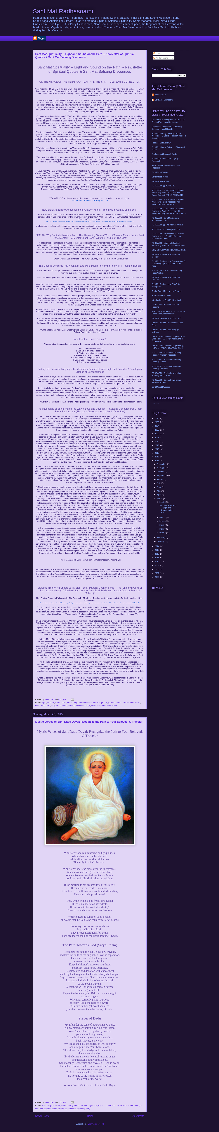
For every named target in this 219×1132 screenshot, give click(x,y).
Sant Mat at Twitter (160, 172)
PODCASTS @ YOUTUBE (163, 186)
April (159, 495)
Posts (157, 53)
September (162, 475)
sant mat (39, 1109)
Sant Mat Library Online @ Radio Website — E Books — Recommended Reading (169, 135)
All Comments (160, 58)
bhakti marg (72, 702)
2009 (157, 565)
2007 (157, 573)
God (69, 1105)
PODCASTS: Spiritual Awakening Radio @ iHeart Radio (166, 374)
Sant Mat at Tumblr (160, 177)
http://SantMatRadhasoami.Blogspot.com (90, 200)
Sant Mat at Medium (160, 181)
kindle (137, 702)
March (160, 499)
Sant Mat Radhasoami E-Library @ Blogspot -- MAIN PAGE (167, 128)
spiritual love (70, 1109)
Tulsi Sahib (112, 705)
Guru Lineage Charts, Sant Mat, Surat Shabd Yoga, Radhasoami (168, 312)
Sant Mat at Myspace (161, 387)
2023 (157, 430)
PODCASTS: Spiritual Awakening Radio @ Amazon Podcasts (166, 353)
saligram (55, 705)
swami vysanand (98, 705)
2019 (157, 445)
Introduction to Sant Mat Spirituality (167, 300)
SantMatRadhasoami (164, 100)
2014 (157, 546)
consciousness (85, 702)
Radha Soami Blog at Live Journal (167, 291)
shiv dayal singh (83, 705)
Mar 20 (162, 521)
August (160, 479)
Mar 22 (162, 517)
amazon (50, 702)
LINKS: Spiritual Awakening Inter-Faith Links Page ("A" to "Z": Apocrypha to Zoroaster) (168, 338)
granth (74, 1105)
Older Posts (138, 1116)
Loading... (156, 403)
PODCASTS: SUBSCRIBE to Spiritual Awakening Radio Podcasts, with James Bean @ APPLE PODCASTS (168, 192)
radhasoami (45, 705)
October (161, 472)
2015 (157, 461)
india (132, 702)
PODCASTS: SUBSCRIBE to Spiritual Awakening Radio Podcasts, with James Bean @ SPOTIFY (168, 201)
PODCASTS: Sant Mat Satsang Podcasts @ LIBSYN (165, 219)
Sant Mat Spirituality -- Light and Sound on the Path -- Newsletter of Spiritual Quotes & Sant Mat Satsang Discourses (84, 56)
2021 (157, 437)
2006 (157, 577)
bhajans (50, 1105)
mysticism (93, 1105)
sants (54, 1109)
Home (90, 1116)
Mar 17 (162, 525)
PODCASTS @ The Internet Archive (167, 225)
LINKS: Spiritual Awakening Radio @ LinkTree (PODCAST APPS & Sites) (168, 346)
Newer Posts (42, 1116)
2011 (157, 558)
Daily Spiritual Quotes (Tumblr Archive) (169, 250)
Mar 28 (162, 502)
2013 (157, 550)
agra (44, 702)
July (159, 483)
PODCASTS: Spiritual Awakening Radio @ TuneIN (166, 381)
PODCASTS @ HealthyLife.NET (166, 229)
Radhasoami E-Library (161, 143)
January (161, 541)
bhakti (63, 702)
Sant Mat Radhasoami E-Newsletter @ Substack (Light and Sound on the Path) (169, 263)
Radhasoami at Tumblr (162, 295)
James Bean (160, 95)
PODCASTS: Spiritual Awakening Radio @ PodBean (166, 367)
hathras (125, 702)
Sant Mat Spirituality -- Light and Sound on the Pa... (168, 509)
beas (57, 702)
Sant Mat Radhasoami (63, 11)
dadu (63, 1105)
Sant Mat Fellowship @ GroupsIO (166, 318)
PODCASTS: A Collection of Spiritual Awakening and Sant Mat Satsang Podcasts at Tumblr (168, 236)
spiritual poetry (83, 1109)
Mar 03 (162, 533)
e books (96, 702)
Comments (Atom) (96, 1124)
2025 (157, 422)
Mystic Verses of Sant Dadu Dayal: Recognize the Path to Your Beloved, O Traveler (89, 721)
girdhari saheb (114, 702)
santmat (63, 705)
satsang (71, 705)
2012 (157, 554)
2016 (157, 457)
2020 (157, 441)
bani (44, 1105)
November (162, 468)
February (161, 537)
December (162, 464)
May (159, 491)
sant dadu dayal (135, 1105)
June (159, 487)
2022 (157, 434)
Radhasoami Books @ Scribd (164, 154)
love (37, 705)
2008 (157, 569)
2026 (157, 418)
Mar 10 (162, 529)
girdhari (104, 702)
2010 (157, 561)
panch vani (111, 1105)
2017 (157, 453)
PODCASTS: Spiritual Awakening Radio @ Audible (166, 360)
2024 (157, 426)
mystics (101, 1105)
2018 (157, 449)
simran (61, 1109)
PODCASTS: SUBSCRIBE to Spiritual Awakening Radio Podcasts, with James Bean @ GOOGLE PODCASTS (169, 211)
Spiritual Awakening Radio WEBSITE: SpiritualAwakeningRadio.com (168, 121)
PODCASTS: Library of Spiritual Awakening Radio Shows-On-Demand (168, 244)
